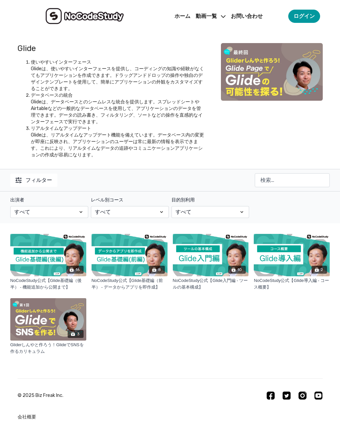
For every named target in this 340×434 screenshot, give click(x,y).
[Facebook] (271, 396)
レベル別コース (107, 200)
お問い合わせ (247, 16)
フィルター (34, 180)
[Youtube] (318, 396)
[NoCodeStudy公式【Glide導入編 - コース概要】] (292, 283)
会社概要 (27, 417)
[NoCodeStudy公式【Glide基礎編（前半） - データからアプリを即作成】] (130, 283)
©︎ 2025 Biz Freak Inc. (40, 395)
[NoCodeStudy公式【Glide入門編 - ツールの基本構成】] (211, 283)
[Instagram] (302, 396)
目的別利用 (183, 200)
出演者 (17, 200)
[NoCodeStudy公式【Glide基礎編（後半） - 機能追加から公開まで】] (48, 283)
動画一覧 (211, 16)
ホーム (182, 16)
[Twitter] (287, 396)
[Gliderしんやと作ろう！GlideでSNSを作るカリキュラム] (48, 348)
